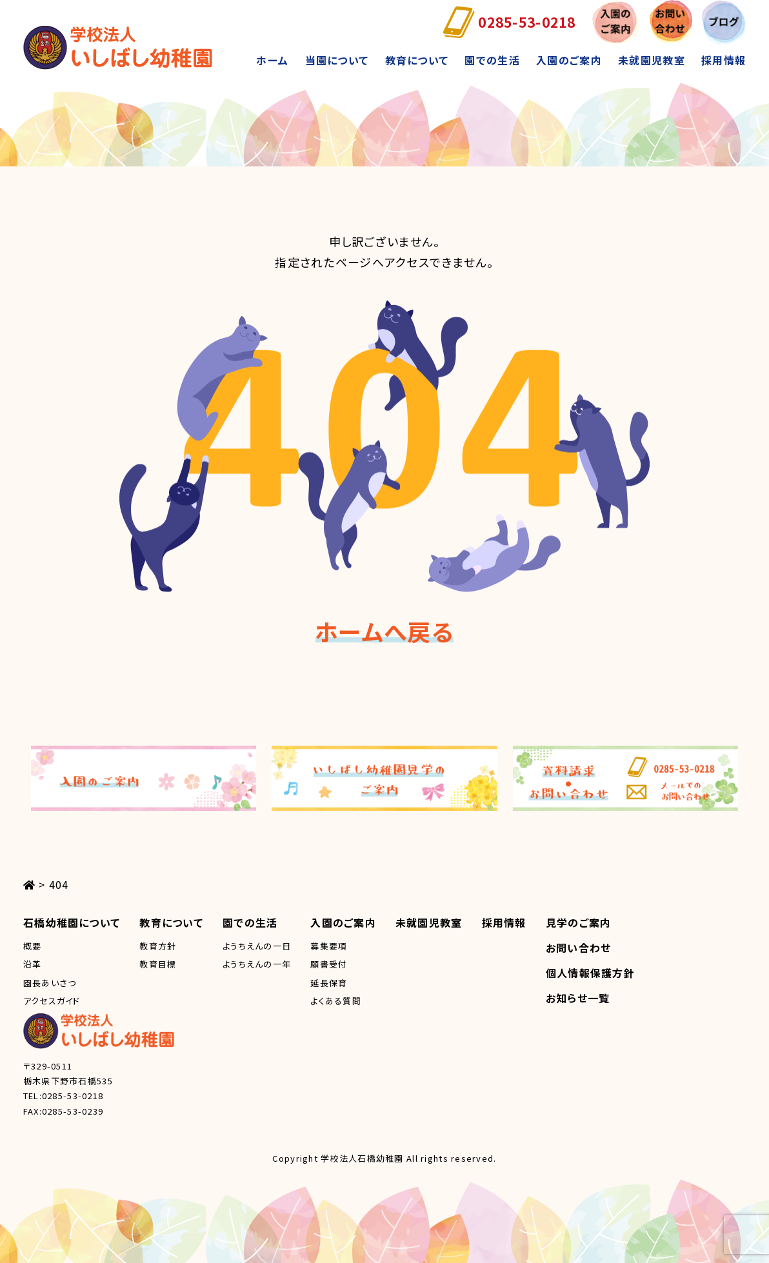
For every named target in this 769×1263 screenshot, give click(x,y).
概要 (32, 946)
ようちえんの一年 (257, 964)
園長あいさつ (50, 983)
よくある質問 (335, 1001)
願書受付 (328, 964)
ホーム (272, 60)
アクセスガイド (52, 1001)
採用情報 (723, 60)
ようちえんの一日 (257, 946)
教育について (417, 60)
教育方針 (157, 946)
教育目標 (157, 964)
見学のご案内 (579, 922)
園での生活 (491, 60)
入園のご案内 (569, 60)
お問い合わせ (579, 947)
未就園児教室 (651, 60)
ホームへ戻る (384, 630)
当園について (337, 60)
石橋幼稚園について (72, 922)
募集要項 (328, 946)
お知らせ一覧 (578, 998)
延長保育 (328, 983)
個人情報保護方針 (590, 972)
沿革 (32, 964)
